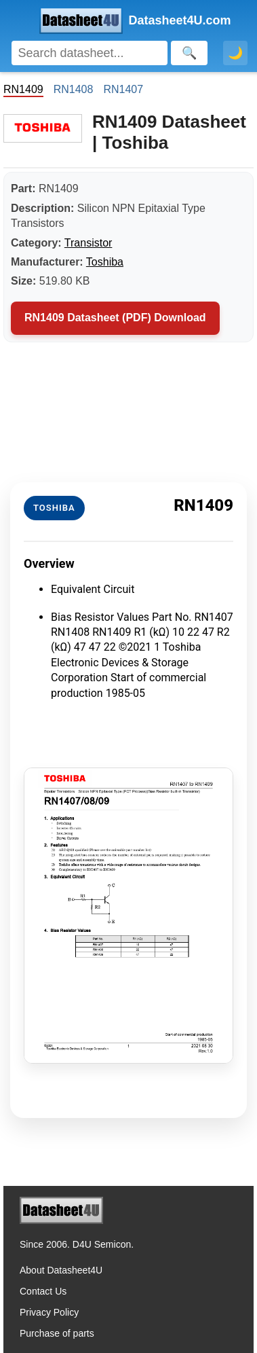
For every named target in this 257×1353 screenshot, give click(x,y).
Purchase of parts (57, 1333)
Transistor (88, 243)
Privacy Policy (49, 1312)
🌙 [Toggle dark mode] (235, 53)
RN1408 (74, 89)
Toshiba (104, 262)
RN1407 (123, 89)
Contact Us (43, 1291)
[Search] (89, 53)
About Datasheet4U (61, 1270)
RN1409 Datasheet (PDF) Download (115, 317)
